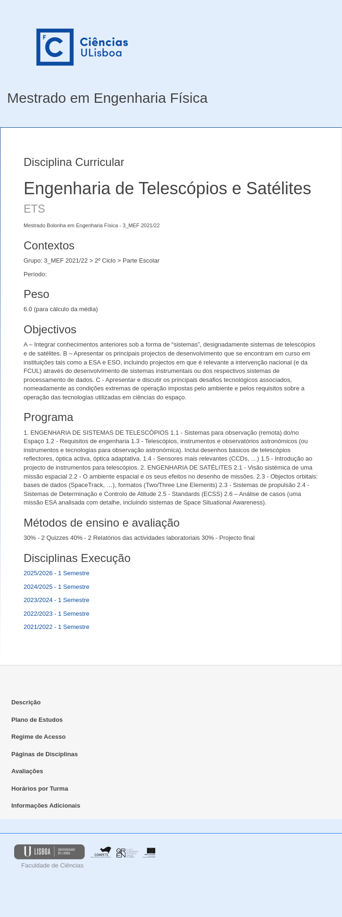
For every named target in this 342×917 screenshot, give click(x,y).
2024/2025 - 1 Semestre (56, 586)
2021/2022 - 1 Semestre (56, 626)
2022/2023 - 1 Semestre (56, 613)
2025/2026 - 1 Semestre (56, 573)
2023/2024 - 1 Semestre (56, 599)
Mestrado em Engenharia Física (107, 98)
